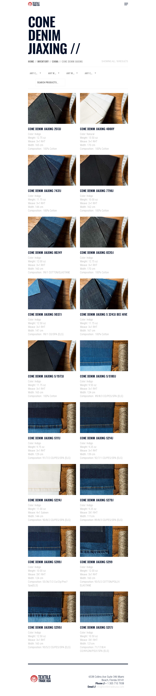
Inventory (43, 61)
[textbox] (35, 73)
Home (31, 61)
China (55, 61)
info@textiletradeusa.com (110, 686)
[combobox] (35, 73)
